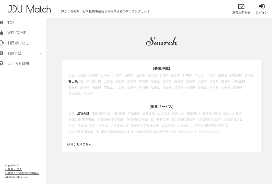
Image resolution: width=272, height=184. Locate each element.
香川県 (143, 87)
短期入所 (178, 113)
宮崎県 (237, 87)
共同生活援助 (98, 126)
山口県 (120, 87)
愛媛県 (155, 87)
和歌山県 (239, 81)
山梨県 (108, 81)
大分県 (225, 87)
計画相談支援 (187, 132)
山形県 (140, 75)
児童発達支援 (119, 126)
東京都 (222, 75)
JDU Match (29, 9)
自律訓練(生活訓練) (111, 119)
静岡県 (143, 81)
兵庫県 (214, 81)
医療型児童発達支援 (145, 126)
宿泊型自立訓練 (137, 119)
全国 (71, 75)
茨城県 (164, 75)
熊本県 (214, 87)
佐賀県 (190, 87)
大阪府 (202, 81)
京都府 (190, 81)
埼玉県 (199, 75)
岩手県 (105, 75)
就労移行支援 (160, 119)
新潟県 (249, 75)
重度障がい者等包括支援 (204, 113)
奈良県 (225, 81)
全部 (71, 113)
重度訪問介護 (101, 113)
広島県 (108, 87)
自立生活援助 (77, 126)
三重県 (167, 81)
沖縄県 (87, 94)
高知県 (167, 87)
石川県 (84, 81)
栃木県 (175, 75)
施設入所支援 (232, 113)
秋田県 (128, 75)
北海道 (81, 75)
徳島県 (131, 87)
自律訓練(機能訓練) (81, 119)
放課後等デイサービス (176, 126)
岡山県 (96, 87)
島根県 (84, 87)
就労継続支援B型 (209, 119)
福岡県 (178, 87)
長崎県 (202, 87)
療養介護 (149, 113)
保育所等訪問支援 (80, 132)
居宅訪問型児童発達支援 (211, 126)
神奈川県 (236, 75)
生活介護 (163, 113)
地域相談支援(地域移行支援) (115, 132)
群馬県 (187, 75)
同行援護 (119, 113)
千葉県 (211, 75)
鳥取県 (73, 87)
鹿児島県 (74, 94)
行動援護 (134, 113)
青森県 (93, 75)
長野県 (120, 81)
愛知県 (155, 81)
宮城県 (117, 75)
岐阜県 (131, 81)
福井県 (96, 81)
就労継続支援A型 (183, 119)
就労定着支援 (233, 119)
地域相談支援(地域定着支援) (156, 132)
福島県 (152, 75)
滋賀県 (178, 81)
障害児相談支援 (210, 132)
